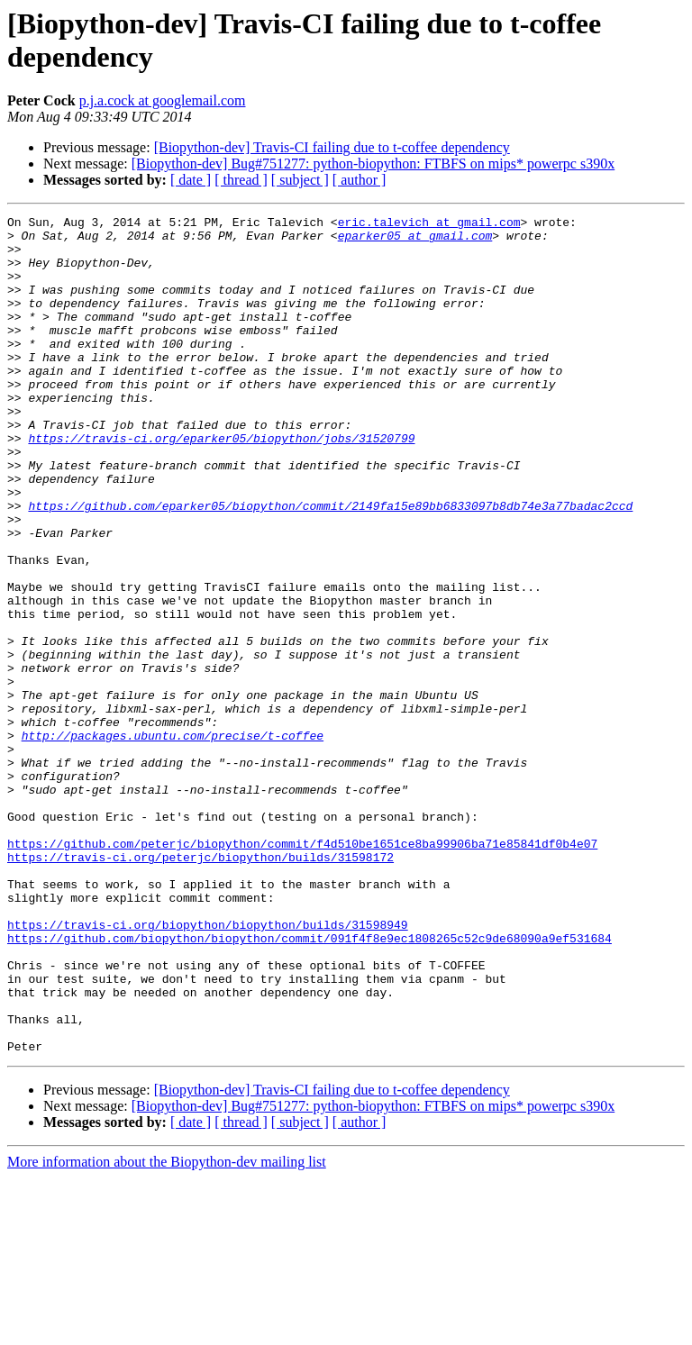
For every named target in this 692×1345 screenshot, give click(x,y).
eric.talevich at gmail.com (429, 224)
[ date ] (190, 179)
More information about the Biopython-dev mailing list (166, 1329)
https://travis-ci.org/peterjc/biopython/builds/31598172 (200, 986)
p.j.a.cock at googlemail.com (162, 100)
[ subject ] (300, 179)
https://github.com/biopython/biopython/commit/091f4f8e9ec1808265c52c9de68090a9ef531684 (309, 1084)
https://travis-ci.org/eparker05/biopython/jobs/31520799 (221, 484)
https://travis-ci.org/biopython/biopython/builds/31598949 (207, 1067)
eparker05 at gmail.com (415, 240)
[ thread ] (241, 179)
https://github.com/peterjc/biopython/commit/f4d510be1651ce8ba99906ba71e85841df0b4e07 (302, 970)
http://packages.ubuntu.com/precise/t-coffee (172, 840)
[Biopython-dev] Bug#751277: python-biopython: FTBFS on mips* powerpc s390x (373, 163)
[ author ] (359, 179)
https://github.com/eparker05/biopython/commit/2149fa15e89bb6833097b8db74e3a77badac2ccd (330, 565)
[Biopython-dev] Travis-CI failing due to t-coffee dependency (332, 147)
